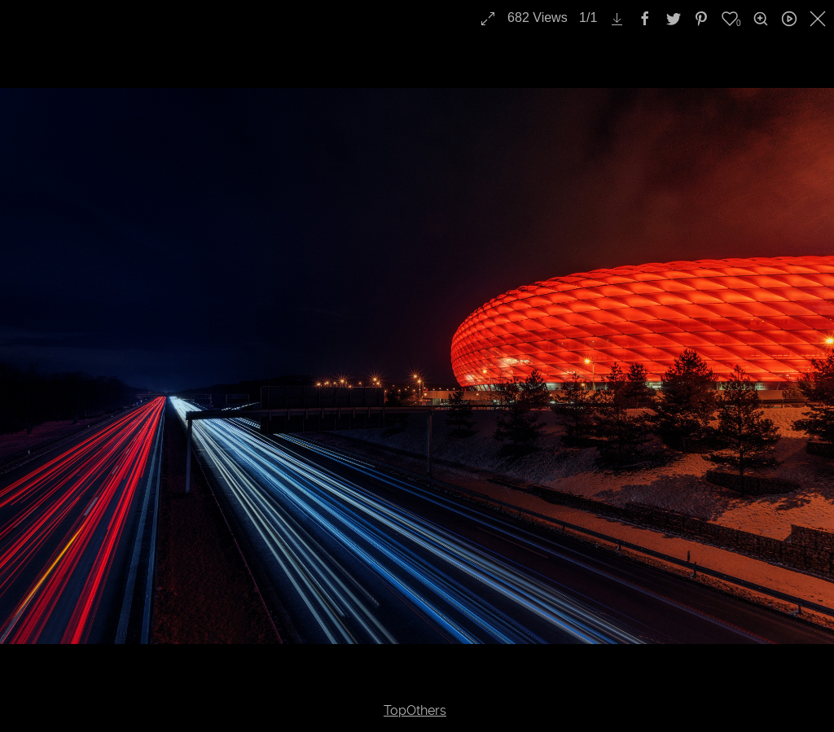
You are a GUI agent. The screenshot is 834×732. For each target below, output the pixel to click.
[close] (819, 19)
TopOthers (415, 710)
